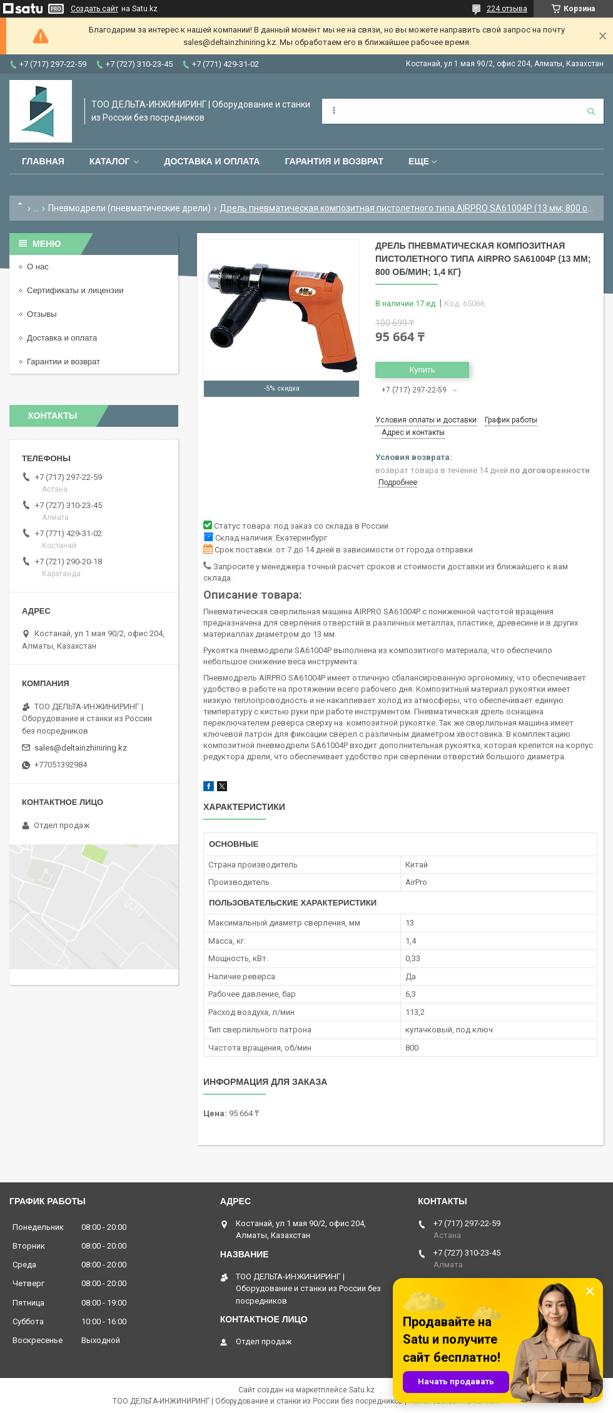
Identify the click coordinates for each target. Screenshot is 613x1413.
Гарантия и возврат (334, 161)
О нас (38, 266)
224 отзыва (507, 8)
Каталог (109, 161)
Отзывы (42, 314)
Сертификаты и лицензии (75, 290)
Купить (422, 369)
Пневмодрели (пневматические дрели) (129, 208)
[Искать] (591, 111)
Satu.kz (362, 1390)
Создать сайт (94, 8)
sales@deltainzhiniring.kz (80, 747)
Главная (43, 161)
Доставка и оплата (212, 161)
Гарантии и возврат (63, 361)
